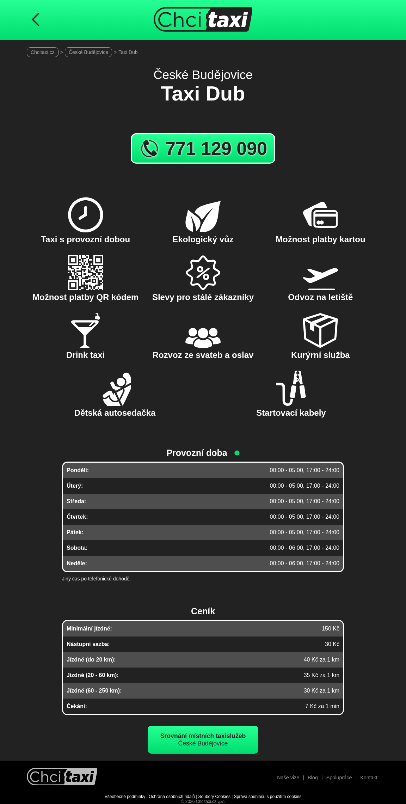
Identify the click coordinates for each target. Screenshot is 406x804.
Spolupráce (339, 777)
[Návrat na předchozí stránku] (35, 20)
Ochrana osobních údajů (172, 796)
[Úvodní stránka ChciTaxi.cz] (203, 20)
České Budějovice (88, 52)
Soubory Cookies (214, 796)
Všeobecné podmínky (125, 796)
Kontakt (368, 777)
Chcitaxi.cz (43, 52)
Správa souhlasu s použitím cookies (267, 796)
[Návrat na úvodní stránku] (62, 777)
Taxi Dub (127, 52)
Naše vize (288, 777)
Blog (313, 777)
